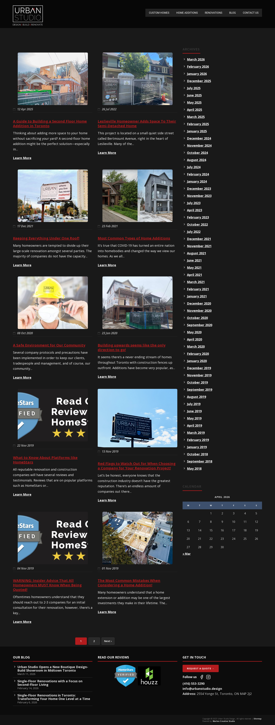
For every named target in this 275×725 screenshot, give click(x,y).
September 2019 (199, 389)
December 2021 (199, 239)
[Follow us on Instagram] (208, 677)
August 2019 (196, 397)
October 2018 (197, 454)
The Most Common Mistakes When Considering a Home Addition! (129, 582)
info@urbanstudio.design (202, 688)
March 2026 (196, 59)
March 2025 (196, 117)
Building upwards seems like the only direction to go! (131, 347)
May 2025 (194, 102)
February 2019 (198, 440)
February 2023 (198, 217)
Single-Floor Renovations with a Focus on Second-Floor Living (49, 683)
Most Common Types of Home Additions (134, 238)
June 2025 (194, 95)
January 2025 (197, 131)
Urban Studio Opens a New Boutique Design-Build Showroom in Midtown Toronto (52, 668)
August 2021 (196, 253)
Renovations (213, 12)
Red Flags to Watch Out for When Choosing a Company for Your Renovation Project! (137, 465)
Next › (108, 641)
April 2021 (194, 275)
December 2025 (199, 81)
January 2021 (197, 296)
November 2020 (199, 310)
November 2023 (199, 196)
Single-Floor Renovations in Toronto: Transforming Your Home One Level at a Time (53, 697)
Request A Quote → (200, 668)
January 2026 (197, 74)
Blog (232, 12)
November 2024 (199, 145)
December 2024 (199, 138)
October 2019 (197, 382)
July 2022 (193, 232)
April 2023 (194, 210)
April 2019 (194, 425)
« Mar (187, 554)
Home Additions (187, 12)
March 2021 (196, 282)
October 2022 (197, 224)
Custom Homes (159, 12)
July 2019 (193, 404)
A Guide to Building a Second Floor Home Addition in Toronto (50, 123)
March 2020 (196, 346)
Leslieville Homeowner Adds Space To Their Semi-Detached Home (137, 123)
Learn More (22, 158)
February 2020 (198, 354)
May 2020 (194, 332)
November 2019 (199, 375)
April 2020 (194, 339)
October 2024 (197, 153)
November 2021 (199, 246)
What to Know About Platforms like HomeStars (45, 459)
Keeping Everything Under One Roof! (46, 238)
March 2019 (196, 433)
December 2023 (199, 188)
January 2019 (197, 447)
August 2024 (196, 160)
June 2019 (194, 411)
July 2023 (193, 203)
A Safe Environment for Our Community (49, 345)
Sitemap (257, 718)
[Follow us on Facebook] (201, 677)
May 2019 (194, 418)
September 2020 (199, 325)
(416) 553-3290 (193, 683)
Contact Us (251, 12)
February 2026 (198, 66)
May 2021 (194, 267)
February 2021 (198, 289)
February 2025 (198, 124)
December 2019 (199, 368)
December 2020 (199, 303)
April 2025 (194, 109)
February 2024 (198, 174)
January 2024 (197, 181)
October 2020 (197, 318)
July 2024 (193, 167)
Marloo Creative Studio (224, 721)
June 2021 (194, 260)
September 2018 (199, 461)
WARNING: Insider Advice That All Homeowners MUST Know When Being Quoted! (47, 585)
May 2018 (194, 468)
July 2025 (193, 88)
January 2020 (197, 361)
